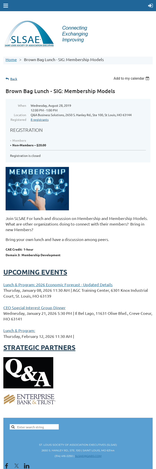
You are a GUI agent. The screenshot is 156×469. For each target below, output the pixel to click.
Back (13, 79)
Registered (18, 119)
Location (20, 115)
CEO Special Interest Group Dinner (34, 307)
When (22, 105)
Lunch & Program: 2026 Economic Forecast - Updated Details (58, 284)
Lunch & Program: (19, 330)
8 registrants (40, 119)
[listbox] (131, 78)
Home (11, 59)
